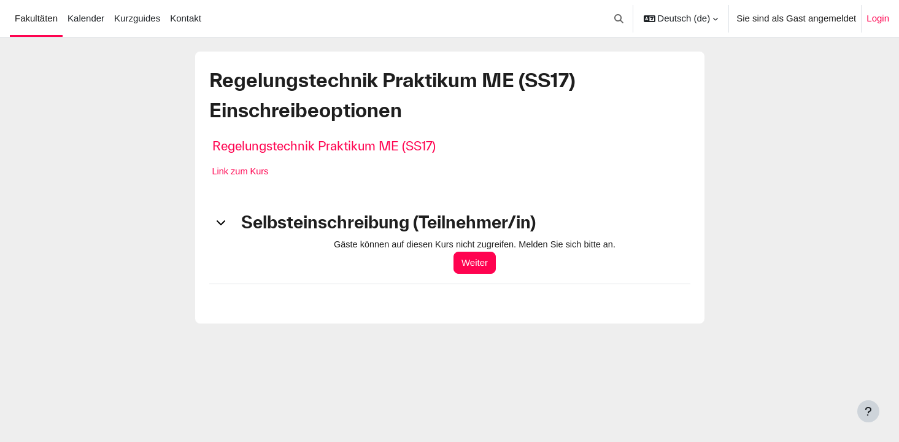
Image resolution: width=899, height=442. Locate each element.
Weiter (479, 263)
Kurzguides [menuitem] (137, 18)
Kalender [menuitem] (86, 18)
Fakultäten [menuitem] (36, 18)
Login (877, 18)
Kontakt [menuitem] (185, 18)
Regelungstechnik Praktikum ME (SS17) (324, 146)
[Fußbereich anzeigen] (868, 411)
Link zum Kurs (241, 171)
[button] (619, 18)
